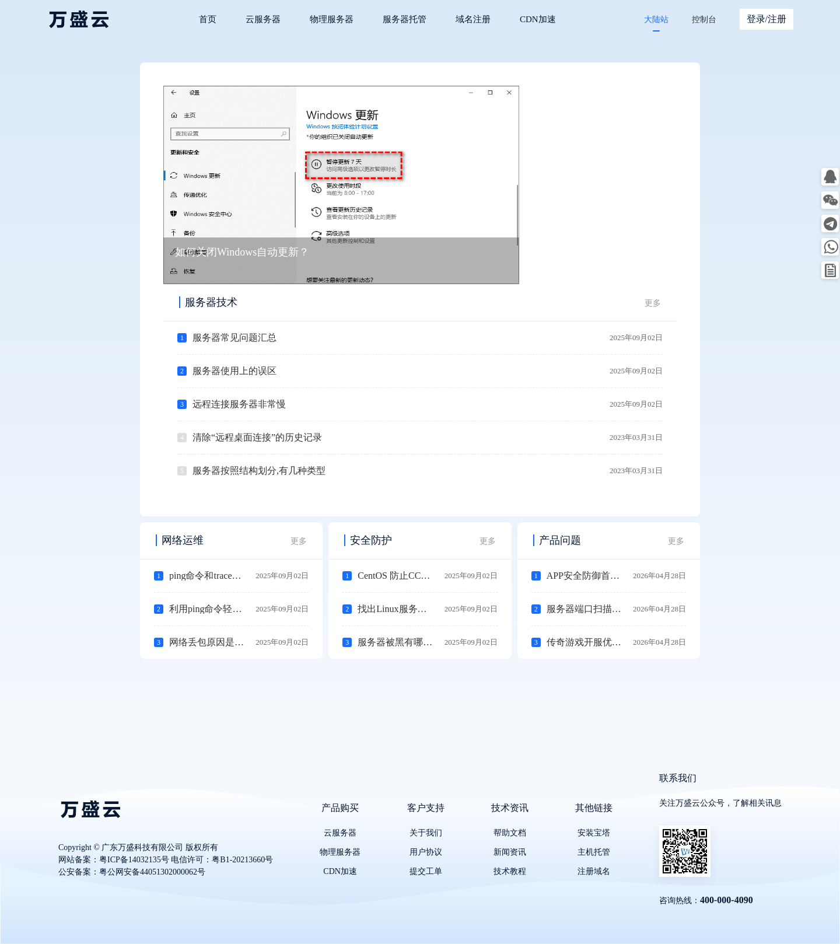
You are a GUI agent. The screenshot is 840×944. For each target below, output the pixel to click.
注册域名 (594, 871)
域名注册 (473, 19)
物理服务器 (332, 19)
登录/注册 (766, 19)
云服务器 (263, 19)
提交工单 (426, 871)
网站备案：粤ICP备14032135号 (113, 859)
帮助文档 (510, 832)
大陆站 (656, 19)
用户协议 (426, 852)
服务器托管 (404, 19)
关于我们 (426, 832)
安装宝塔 (594, 832)
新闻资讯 (510, 852)
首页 (207, 19)
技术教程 (510, 871)
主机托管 (594, 852)
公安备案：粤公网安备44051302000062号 (131, 872)
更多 (653, 303)
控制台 (704, 19)
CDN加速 (538, 19)
